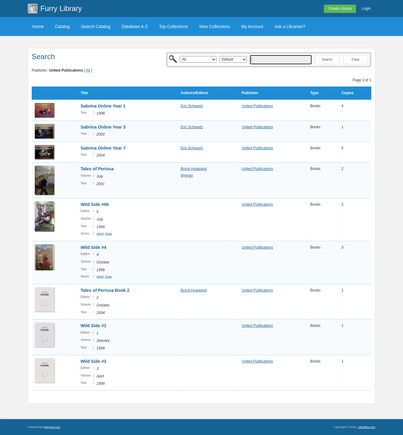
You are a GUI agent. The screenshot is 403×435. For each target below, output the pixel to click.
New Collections (214, 26)
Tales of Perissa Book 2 (105, 290)
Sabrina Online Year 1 (103, 106)
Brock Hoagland (194, 169)
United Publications (257, 106)
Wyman (187, 175)
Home (38, 26)
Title (84, 93)
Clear (355, 59)
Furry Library (61, 8)
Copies (347, 93)
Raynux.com (52, 427)
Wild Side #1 (93, 325)
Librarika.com (366, 427)
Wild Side (104, 234)
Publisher (250, 93)
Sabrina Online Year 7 (103, 148)
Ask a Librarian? (289, 26)
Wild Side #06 (94, 204)
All (88, 70)
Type (314, 93)
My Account (252, 26)
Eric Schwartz (192, 106)
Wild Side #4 (93, 247)
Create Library (339, 8)
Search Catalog (96, 26)
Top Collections (173, 26)
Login (366, 8)
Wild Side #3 (93, 361)
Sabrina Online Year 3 (103, 127)
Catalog (62, 26)
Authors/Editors (195, 93)
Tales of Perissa (97, 168)
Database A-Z (135, 26)
